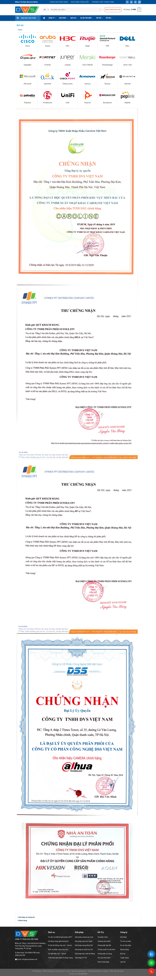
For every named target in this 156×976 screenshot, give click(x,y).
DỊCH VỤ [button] (73, 18)
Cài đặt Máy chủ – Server (57, 954)
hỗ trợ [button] (109, 18)
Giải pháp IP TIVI (81, 958)
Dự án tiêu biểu (125, 945)
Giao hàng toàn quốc (80, 2)
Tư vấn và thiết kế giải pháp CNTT (60, 937)
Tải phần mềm (103, 937)
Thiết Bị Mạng (36, 971)
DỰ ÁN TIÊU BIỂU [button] (86, 18)
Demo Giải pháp (103, 962)
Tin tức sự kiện (125, 941)
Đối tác (122, 954)
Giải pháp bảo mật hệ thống (85, 954)
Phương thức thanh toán (103, 2)
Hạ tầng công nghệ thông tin (58, 941)
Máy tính (105, 971)
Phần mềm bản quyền (117, 971)
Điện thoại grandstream (79, 971)
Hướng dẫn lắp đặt (104, 945)
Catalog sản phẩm (104, 941)
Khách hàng (22, 920)
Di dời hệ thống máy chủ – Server (60, 945)
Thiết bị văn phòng (48, 971)
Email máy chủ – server (63, 971)
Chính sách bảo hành (59, 2)
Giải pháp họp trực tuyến (83, 941)
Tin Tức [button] (99, 18)
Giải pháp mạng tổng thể (84, 945)
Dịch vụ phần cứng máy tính (58, 949)
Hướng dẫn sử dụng (105, 954)
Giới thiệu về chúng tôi (26, 917)
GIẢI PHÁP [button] (63, 18)
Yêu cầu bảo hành (104, 958)
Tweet (20, 30)
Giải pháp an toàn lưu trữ (84, 949)
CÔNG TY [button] (52, 18)
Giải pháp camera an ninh (84, 937)
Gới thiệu (123, 937)
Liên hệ (122, 962)
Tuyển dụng (124, 958)
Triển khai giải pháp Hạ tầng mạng (60, 958)
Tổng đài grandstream (95, 971)
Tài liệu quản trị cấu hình (106, 949)
